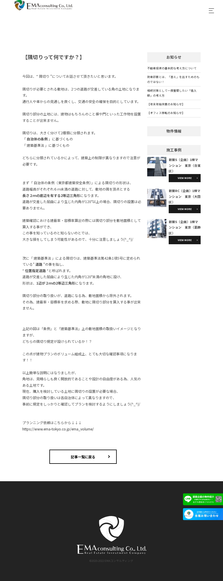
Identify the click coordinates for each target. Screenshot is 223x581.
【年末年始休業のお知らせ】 (166, 104)
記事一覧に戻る (83, 456)
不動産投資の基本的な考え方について (172, 68)
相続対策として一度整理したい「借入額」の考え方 (172, 92)
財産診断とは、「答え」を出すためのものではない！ (173, 79)
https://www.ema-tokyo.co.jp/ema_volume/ (58, 428)
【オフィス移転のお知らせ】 (166, 113)
